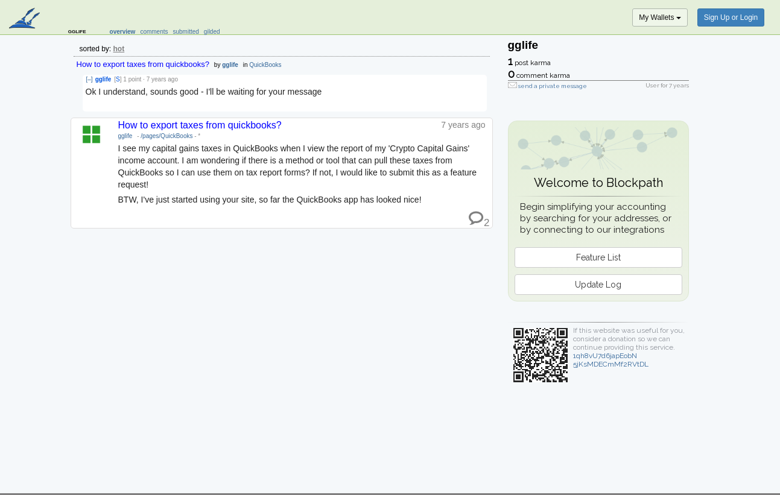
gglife (230, 64)
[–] (89, 79)
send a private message (552, 86)
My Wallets (660, 17)
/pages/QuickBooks (166, 136)
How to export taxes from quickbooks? (143, 64)
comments (154, 31)
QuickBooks (265, 64)
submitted (186, 31)
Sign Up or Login (731, 17)
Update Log (598, 284)
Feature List (598, 257)
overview (123, 31)
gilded (212, 31)
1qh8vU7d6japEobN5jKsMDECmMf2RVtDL (610, 360)
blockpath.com (25, 19)
